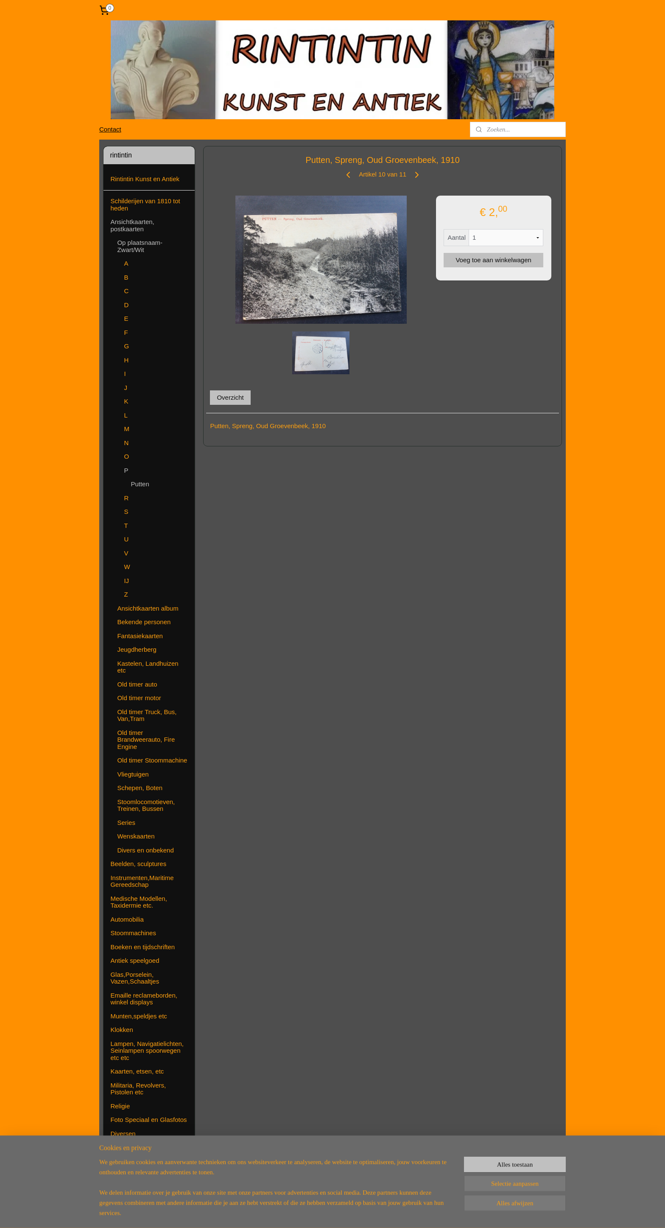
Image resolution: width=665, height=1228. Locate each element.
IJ (126, 580)
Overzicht (230, 397)
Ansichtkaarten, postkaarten (132, 225)
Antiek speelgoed (134, 960)
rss (315, 1212)
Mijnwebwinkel (408, 1212)
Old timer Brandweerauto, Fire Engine (146, 739)
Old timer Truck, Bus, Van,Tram (146, 715)
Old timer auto (137, 684)
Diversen (122, 1133)
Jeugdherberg (136, 649)
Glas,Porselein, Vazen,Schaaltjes (134, 978)
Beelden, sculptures (138, 863)
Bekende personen (143, 621)
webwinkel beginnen (342, 1212)
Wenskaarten (135, 836)
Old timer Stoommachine (152, 760)
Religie (120, 1106)
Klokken (121, 1029)
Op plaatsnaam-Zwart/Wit (139, 246)
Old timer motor (139, 697)
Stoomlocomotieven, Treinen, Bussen (146, 805)
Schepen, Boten (139, 787)
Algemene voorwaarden (143, 1161)
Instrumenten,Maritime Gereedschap (141, 881)
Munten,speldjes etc (138, 1016)
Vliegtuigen (132, 774)
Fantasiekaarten (140, 635)
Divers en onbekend (145, 850)
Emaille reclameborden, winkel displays (143, 999)
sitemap (299, 1212)
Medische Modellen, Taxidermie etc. (138, 902)
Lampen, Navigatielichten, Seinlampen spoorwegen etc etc (147, 1050)
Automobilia (126, 919)
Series (126, 822)
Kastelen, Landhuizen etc (147, 667)
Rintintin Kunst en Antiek (144, 178)
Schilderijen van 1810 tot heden (145, 204)
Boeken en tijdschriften (142, 946)
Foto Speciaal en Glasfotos (148, 1119)
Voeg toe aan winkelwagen (493, 260)
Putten (140, 484)
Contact (110, 129)
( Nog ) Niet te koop (137, 1174)
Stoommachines (133, 932)
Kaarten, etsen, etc (137, 1071)
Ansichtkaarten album (147, 608)
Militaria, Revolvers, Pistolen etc (138, 1089)
